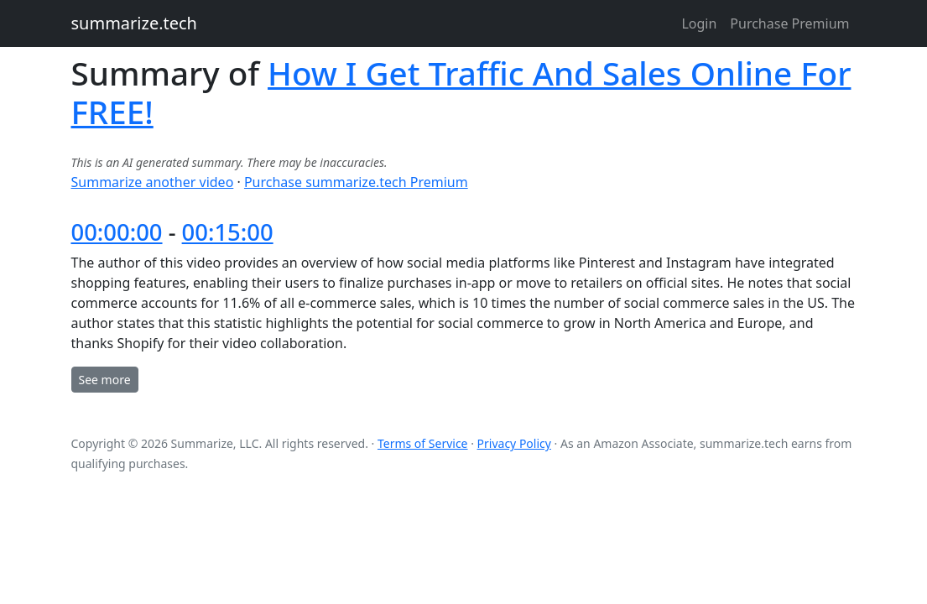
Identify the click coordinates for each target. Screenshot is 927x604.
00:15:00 (227, 231)
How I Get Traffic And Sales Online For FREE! (461, 92)
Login (698, 23)
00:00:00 (117, 231)
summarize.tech (134, 23)
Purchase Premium (789, 23)
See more (105, 380)
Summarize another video (152, 182)
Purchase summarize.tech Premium (356, 182)
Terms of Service (423, 443)
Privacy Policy (514, 443)
